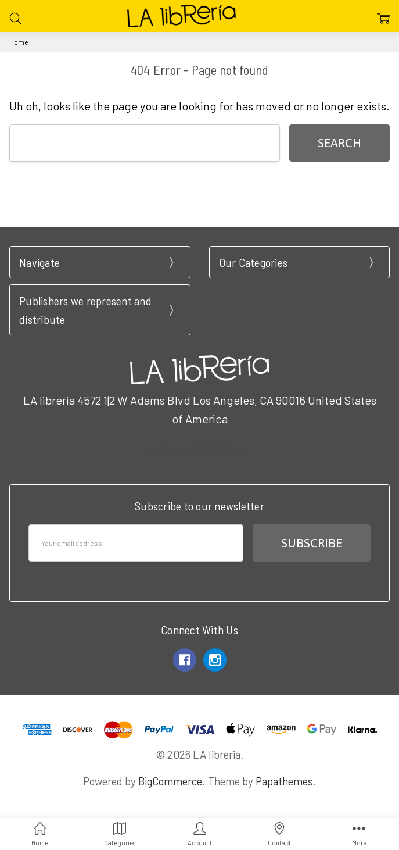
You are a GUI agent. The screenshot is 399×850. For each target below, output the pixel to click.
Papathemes (284, 781)
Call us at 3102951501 (200, 450)
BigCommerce (170, 781)
